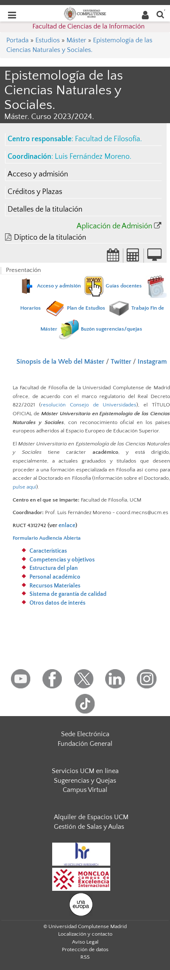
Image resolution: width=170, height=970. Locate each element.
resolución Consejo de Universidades (89, 405)
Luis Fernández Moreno (92, 157)
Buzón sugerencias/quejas (111, 329)
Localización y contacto (85, 934)
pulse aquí (24, 487)
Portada (17, 40)
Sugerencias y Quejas (85, 780)
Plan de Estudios (86, 308)
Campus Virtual (85, 790)
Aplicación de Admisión (114, 226)
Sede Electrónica (85, 734)
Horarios (30, 308)
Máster (76, 40)
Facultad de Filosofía (107, 139)
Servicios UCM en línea (85, 771)
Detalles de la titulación (45, 209)
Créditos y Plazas (35, 192)
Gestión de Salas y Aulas (89, 826)
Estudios (47, 40)
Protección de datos (85, 949)
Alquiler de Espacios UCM (91, 817)
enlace (66, 525)
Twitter (121, 361)
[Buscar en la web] (160, 14)
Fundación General (85, 744)
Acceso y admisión (38, 174)
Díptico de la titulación (50, 237)
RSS (85, 957)
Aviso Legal (85, 942)
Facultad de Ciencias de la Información (88, 26)
